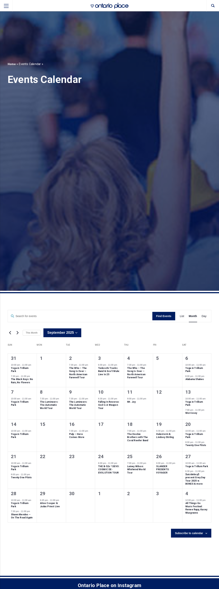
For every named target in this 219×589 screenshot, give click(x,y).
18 (130, 424)
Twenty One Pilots (195, 445)
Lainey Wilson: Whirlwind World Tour (136, 469)
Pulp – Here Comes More (77, 436)
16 (72, 424)
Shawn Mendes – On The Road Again (21, 516)
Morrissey (191, 413)
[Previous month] (10, 332)
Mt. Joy (131, 402)
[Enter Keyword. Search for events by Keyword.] (80, 316)
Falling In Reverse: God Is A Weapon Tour (108, 405)
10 (101, 392)
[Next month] (17, 332)
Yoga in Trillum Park (196, 466)
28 (13, 493)
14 (13, 424)
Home (12, 64)
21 (13, 456)
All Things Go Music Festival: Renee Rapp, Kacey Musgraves (196, 508)
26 (159, 456)
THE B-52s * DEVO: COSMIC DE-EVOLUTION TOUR (108, 469)
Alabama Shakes (194, 379)
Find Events (163, 316)
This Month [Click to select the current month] (31, 332)
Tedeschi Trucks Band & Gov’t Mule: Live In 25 (109, 371)
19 (159, 424)
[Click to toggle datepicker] (62, 332)
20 (188, 424)
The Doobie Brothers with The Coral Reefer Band (137, 437)
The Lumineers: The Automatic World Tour (49, 405)
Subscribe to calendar (189, 533)
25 (130, 456)
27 (188, 456)
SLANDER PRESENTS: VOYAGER (162, 469)
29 (42, 493)
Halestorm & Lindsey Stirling (165, 436)
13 (188, 392)
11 (130, 392)
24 (101, 456)
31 (13, 358)
